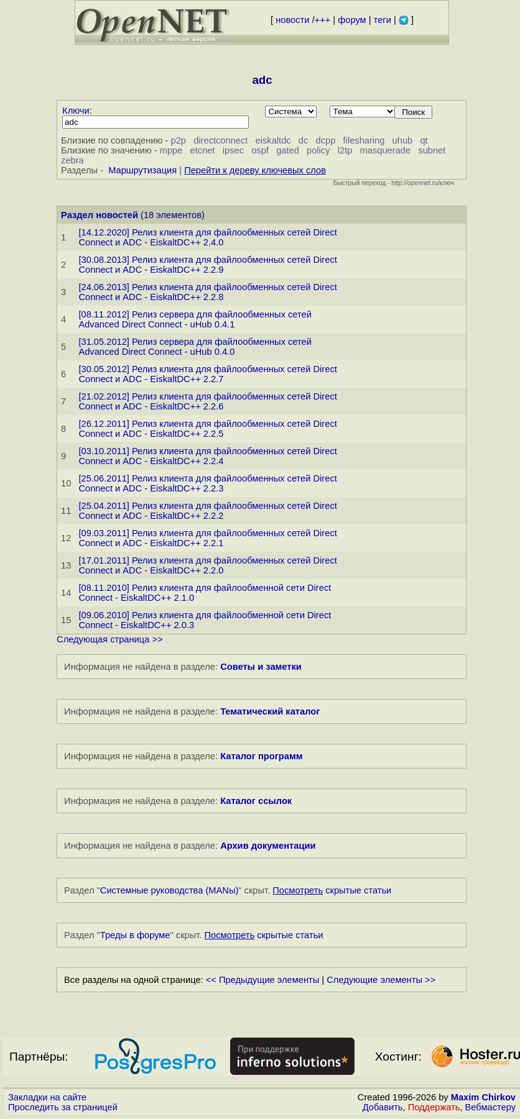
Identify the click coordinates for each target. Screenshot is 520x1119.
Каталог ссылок (256, 801)
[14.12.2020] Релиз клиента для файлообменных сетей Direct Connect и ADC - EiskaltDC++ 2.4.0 (207, 237)
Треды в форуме (135, 935)
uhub (402, 140)
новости (292, 20)
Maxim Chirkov (483, 1097)
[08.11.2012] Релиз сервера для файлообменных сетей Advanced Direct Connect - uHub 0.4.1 (195, 319)
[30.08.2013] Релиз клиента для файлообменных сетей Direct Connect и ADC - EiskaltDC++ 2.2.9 (207, 265)
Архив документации (267, 846)
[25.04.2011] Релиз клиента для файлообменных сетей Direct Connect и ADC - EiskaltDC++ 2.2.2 (207, 511)
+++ (323, 20)
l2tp (345, 150)
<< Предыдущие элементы (263, 980)
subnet (431, 150)
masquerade (385, 150)
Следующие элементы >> (381, 980)
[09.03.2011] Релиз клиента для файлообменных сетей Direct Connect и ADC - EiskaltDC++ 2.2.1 (207, 538)
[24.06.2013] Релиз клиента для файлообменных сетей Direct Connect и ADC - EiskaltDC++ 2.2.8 (207, 292)
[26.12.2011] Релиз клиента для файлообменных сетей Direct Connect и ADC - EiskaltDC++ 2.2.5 (207, 429)
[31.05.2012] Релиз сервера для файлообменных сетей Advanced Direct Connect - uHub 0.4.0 (195, 347)
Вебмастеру (490, 1107)
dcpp (326, 140)
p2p (178, 140)
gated (287, 150)
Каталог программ (261, 756)
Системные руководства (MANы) (169, 890)
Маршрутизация (142, 170)
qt (423, 140)
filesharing (364, 140)
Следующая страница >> (109, 639)
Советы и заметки (261, 667)
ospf (260, 150)
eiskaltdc (273, 140)
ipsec (233, 150)
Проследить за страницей (63, 1107)
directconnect (220, 140)
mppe (171, 150)
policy (318, 150)
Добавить (383, 1107)
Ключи (76, 111)
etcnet (202, 150)
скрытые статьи (331, 890)
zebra (72, 160)
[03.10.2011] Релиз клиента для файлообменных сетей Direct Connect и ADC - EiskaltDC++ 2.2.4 (207, 456)
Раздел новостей (99, 215)
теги (382, 20)
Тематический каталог (270, 711)
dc (303, 140)
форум (352, 20)
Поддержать (434, 1107)
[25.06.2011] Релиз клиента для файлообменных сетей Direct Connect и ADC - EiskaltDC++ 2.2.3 (207, 483)
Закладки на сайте (47, 1097)
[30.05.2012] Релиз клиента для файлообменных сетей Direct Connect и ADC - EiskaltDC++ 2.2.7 (207, 374)
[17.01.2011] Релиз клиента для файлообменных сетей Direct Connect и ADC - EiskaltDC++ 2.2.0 (207, 565)
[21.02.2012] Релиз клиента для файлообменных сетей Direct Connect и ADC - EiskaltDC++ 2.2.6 (207, 401)
